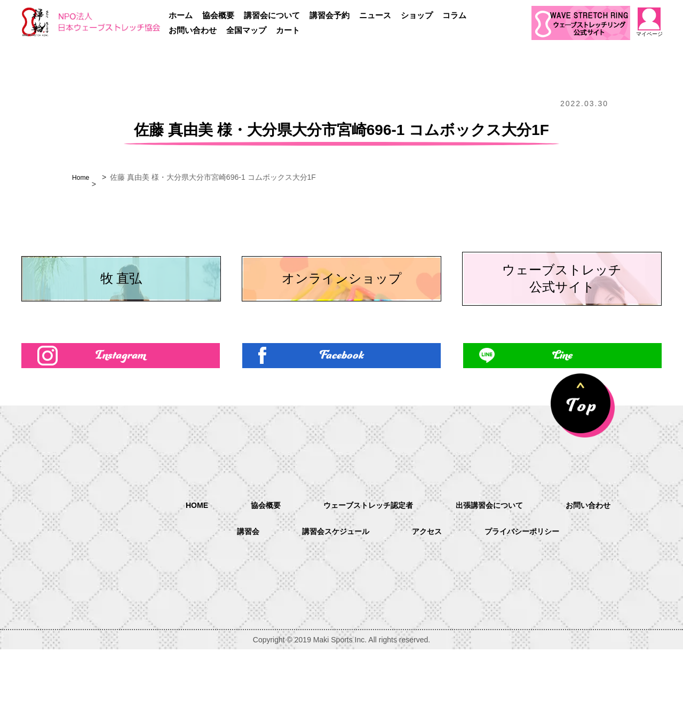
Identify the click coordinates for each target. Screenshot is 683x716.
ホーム (181, 15)
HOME (180, 571)
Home (82, 177)
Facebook (341, 419)
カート (288, 30)
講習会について (272, 15)
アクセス (428, 598)
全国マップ (246, 30)
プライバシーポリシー (530, 598)
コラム (454, 15)
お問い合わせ (193, 30)
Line (562, 419)
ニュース (375, 15)
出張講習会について (496, 571)
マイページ (649, 22)
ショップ (417, 15)
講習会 (236, 598)
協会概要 (218, 15)
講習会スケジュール (329, 598)
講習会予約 (329, 15)
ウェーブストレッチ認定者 (364, 571)
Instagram (121, 419)
